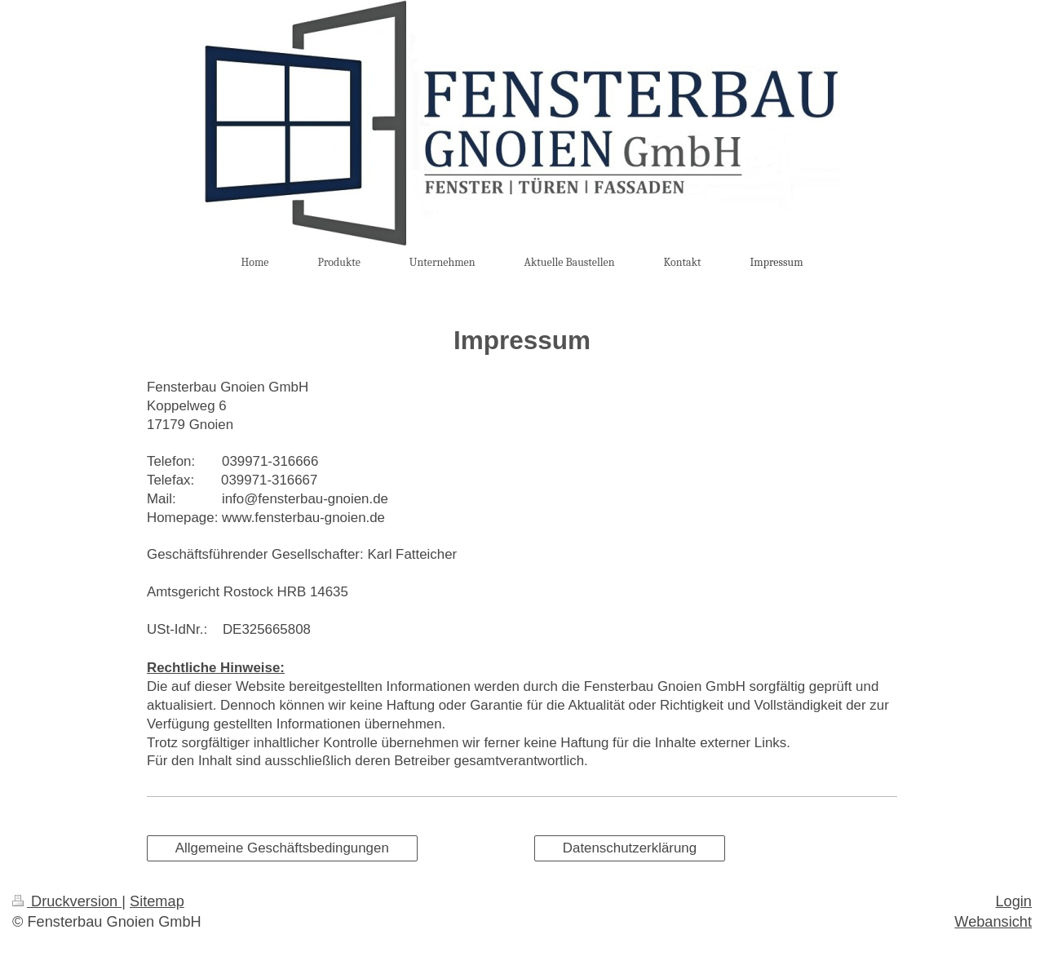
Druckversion (67, 901)
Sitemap (157, 901)
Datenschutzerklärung (630, 848)
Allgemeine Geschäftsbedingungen (282, 848)
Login (1013, 901)
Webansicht (993, 922)
